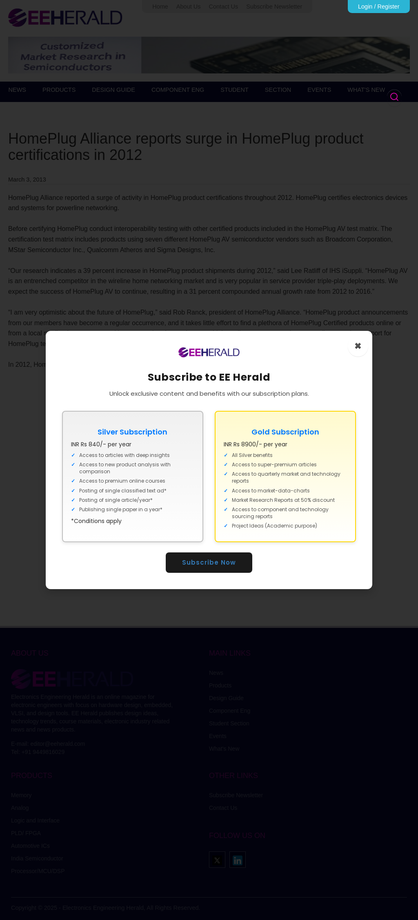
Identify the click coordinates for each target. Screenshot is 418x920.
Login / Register (379, 6)
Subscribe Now (209, 562)
